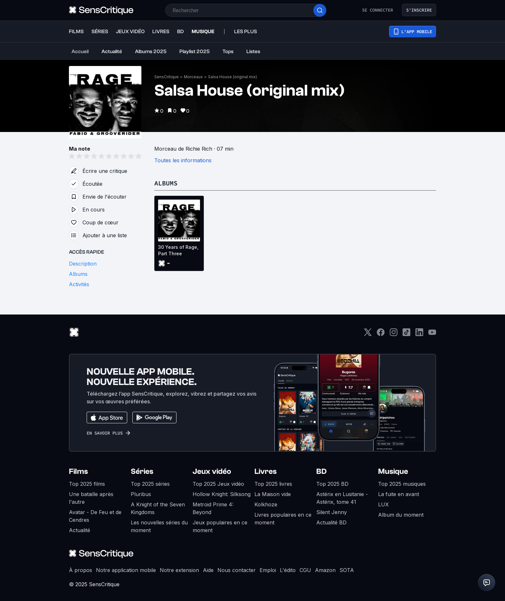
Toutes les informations (183, 160)
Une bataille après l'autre (91, 498)
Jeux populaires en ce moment (220, 526)
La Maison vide (272, 494)
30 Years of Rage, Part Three (178, 250)
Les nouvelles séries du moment (159, 526)
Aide (208, 570)
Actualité (79, 530)
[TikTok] (406, 334)
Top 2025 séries (150, 484)
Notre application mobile (126, 570)
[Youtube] (432, 334)
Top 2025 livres (273, 484)
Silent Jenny (331, 512)
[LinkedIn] (419, 334)
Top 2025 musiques (402, 484)
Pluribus (141, 494)
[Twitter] (368, 334)
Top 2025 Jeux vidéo (218, 484)
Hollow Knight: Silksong (222, 494)
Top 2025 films (87, 484)
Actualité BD (331, 522)
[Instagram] (393, 334)
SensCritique (166, 76)
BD (321, 471)
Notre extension (179, 570)
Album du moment (401, 515)
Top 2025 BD (332, 484)
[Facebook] (381, 334)
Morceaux (193, 76)
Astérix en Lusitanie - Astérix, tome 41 (342, 498)
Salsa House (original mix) (232, 76)
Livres (265, 471)
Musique (393, 471)
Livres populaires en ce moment (282, 519)
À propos (80, 570)
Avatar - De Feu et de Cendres (95, 516)
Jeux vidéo (212, 471)
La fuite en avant (398, 494)
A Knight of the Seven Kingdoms (158, 508)
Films (78, 471)
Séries (142, 471)
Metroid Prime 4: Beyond (213, 508)
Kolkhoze (265, 504)
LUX (383, 504)
